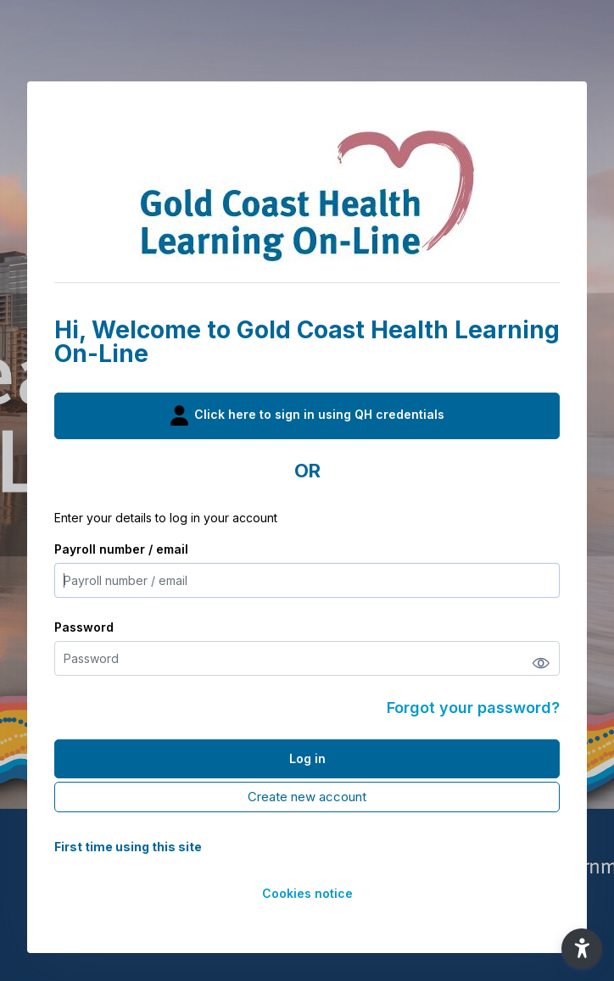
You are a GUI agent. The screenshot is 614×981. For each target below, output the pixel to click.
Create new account (307, 797)
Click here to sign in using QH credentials (307, 415)
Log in (307, 758)
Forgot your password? (473, 707)
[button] (581, 948)
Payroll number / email (121, 549)
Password (84, 627)
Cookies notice (307, 893)
